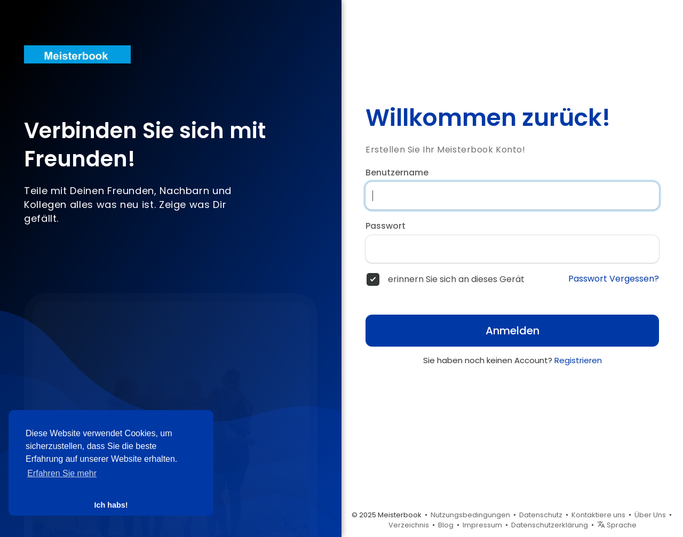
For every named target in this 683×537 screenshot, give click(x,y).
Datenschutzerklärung (549, 525)
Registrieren (578, 360)
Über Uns (650, 515)
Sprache (617, 525)
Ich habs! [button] (111, 505)
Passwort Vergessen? (613, 279)
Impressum (482, 525)
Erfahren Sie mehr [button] (62, 473)
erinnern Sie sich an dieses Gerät (456, 279)
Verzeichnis (408, 525)
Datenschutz (540, 515)
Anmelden (512, 330)
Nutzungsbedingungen (470, 515)
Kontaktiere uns (598, 515)
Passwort (386, 226)
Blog (446, 525)
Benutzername (397, 173)
